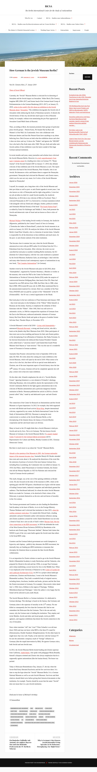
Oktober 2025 (73, 196)
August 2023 (73, 300)
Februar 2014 (73, 575)
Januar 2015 (73, 552)
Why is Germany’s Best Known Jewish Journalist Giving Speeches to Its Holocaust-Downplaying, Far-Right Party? (48, 749)
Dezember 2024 (74, 236)
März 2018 (72, 462)
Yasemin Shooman (16, 728)
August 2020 (73, 354)
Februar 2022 (73, 345)
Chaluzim (48, 713)
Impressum (76, 30)
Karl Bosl (33, 719)
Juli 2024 (72, 254)
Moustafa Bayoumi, (24, 334)
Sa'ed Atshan (15, 725)
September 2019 (74, 394)
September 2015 (74, 529)
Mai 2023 (72, 313)
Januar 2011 (73, 620)
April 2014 (72, 570)
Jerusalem (33, 716)
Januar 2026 (73, 182)
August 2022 (73, 336)
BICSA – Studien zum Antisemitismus (58, 18)
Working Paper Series (48, 30)
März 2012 (72, 606)
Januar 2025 (73, 232)
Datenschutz (65, 30)
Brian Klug (40, 414)
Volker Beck (30, 725)
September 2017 (74, 480)
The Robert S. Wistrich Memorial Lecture (21, 30)
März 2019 (72, 421)
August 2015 (73, 534)
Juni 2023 (72, 309)
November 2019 (74, 385)
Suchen (71, 73)
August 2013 (73, 593)
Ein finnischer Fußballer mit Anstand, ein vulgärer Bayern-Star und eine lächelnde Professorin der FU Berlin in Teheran (20, 750)
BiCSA (48, 5)
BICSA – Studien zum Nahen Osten (72, 24)
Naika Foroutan (31, 722)
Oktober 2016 (73, 493)
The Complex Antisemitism (27, 269)
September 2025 (74, 200)
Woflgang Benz (41, 725)
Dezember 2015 (74, 520)
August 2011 (73, 615)
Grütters (14, 716)
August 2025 (73, 205)
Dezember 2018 (74, 435)
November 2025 (74, 191)
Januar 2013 (73, 597)
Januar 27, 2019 (30, 83)
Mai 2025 (72, 218)
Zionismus (14, 730)
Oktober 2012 (73, 602)
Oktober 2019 (73, 390)
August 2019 (73, 399)
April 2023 (72, 318)
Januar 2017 (73, 484)
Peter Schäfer (50, 722)
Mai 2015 (72, 543)
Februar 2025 (73, 227)
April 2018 (72, 457)
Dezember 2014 (74, 556)
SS (22, 725)
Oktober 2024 (73, 245)
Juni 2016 (72, 502)
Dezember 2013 (74, 579)
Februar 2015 (73, 547)
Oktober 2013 (73, 588)
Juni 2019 (72, 408)
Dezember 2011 (74, 611)
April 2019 (72, 417)
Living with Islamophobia (46, 331)
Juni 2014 (72, 566)
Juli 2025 (72, 209)
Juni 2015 (72, 538)
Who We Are (29, 18)
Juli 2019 (72, 403)
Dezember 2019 (74, 381)
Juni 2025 (72, 214)
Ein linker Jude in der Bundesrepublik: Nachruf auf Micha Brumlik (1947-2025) (78, 132)
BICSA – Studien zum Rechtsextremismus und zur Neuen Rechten (33, 24)
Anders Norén (67, 768)
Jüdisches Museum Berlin (19, 719)
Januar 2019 (73, 430)
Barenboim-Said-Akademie (19, 713)
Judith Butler (25, 658)
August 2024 (73, 250)
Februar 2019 (73, 426)
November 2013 (74, 584)
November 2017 (74, 471)
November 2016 (74, 489)
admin (15, 83)
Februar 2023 (73, 327)
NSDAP (41, 722)
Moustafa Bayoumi (17, 722)
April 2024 (72, 268)
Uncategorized (74, 645)
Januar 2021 (73, 349)
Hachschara (24, 716)
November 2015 (74, 525)
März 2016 (72, 511)
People (86, 30)
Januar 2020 (73, 376)
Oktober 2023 (73, 290)
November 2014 (74, 561)
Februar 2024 (73, 277)
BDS (32, 713)
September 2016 (74, 498)
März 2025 (72, 223)
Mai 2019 (72, 412)
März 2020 (72, 367)
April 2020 (72, 363)
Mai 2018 (72, 453)
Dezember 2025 (74, 187)
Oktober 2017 (73, 475)
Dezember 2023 (74, 286)
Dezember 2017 (74, 466)
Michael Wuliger (15, 226)
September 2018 (74, 448)
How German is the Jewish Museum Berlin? (34, 72)
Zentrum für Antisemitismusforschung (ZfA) (39, 728)
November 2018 (74, 439)
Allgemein (45, 83)
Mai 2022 (72, 340)
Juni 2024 (72, 259)
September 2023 (74, 295)
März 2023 (72, 322)
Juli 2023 (72, 304)
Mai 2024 (72, 263)
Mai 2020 (72, 358)
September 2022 (74, 331)
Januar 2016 (73, 516)
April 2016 (72, 507)
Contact (39, 18)
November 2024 (74, 241)
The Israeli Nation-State (48, 212)
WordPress (41, 768)
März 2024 (72, 272)
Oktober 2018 (73, 444)
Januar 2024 (73, 281)
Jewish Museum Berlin (47, 716)
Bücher (71, 640)
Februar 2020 (73, 372)
